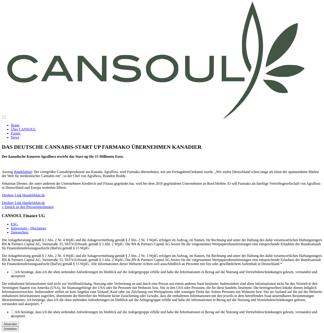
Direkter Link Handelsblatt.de (23, 203)
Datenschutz (20, 232)
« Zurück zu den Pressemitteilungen (28, 207)
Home (15, 125)
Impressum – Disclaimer (28, 228)
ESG (14, 224)
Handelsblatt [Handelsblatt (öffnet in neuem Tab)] (23, 172)
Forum (15, 133)
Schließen (10, 329)
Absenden (10, 324)
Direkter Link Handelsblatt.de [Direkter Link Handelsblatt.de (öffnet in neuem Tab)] (23, 195)
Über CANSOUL (23, 129)
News (15, 137)
